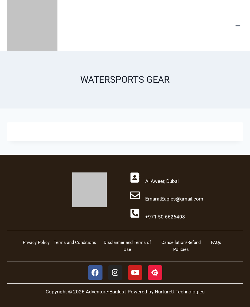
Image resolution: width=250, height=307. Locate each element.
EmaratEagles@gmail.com (174, 199)
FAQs (216, 242)
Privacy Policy (36, 242)
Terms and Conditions (75, 242)
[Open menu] (237, 25)
